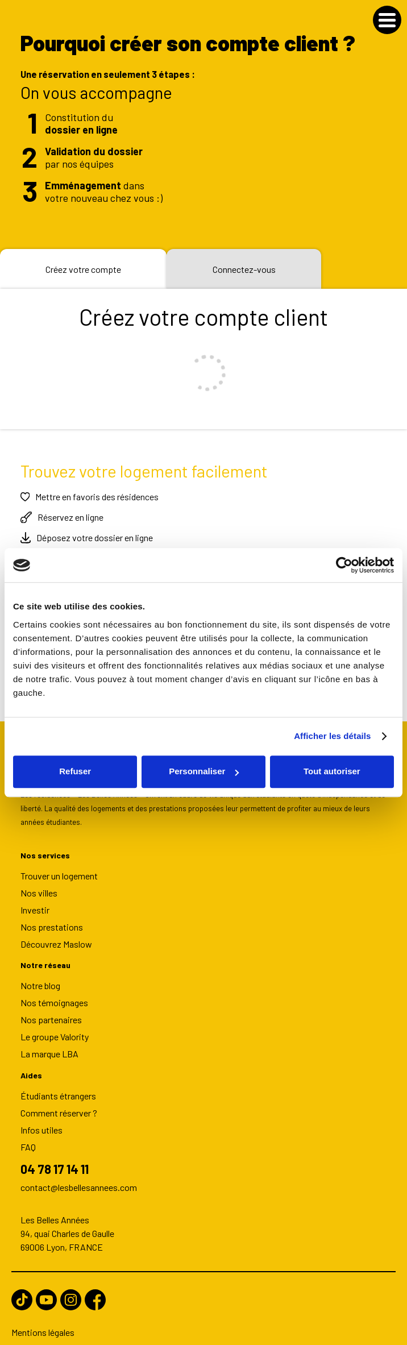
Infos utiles (41, 1122)
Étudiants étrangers (58, 1088)
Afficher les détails (332, 736)
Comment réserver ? (58, 1105)
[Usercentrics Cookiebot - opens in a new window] (344, 565)
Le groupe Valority (54, 1029)
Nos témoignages (54, 995)
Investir (34, 903)
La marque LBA (49, 1046)
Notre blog (40, 978)
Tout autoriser (332, 771)
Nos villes (38, 886)
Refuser (75, 771)
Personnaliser (204, 771)
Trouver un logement (59, 868)
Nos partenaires (51, 1012)
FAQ (28, 1139)
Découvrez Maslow (56, 937)
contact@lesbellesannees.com (78, 1181)
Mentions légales (42, 1326)
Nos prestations (51, 920)
